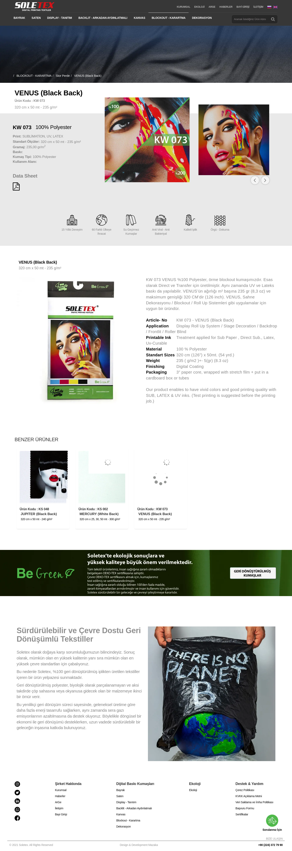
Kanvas (120, 814)
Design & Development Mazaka (139, 845)
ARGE (212, 6)
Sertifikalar (241, 814)
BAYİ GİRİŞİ (242, 6)
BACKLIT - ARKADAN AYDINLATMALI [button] (102, 17)
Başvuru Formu (244, 808)
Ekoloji (193, 790)
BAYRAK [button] (19, 17)
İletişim (59, 808)
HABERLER (225, 6)
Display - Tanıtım (126, 802)
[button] (265, 180)
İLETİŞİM (258, 6)
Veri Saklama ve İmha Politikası (254, 802)
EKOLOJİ (199, 6)
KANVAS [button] (139, 17)
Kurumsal (60, 790)
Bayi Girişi (61, 814)
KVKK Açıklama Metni (248, 796)
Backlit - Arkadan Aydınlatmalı (134, 808)
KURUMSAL (183, 6)
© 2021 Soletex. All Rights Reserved (32, 845)
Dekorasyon (123, 826)
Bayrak (120, 790)
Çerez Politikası (244, 790)
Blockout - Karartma (128, 820)
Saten (119, 796)
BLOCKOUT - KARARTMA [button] (168, 17)
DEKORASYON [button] (202, 17)
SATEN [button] (36, 17)
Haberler (60, 796)
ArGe (58, 802)
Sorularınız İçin (272, 823)
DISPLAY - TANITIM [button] (59, 17)
